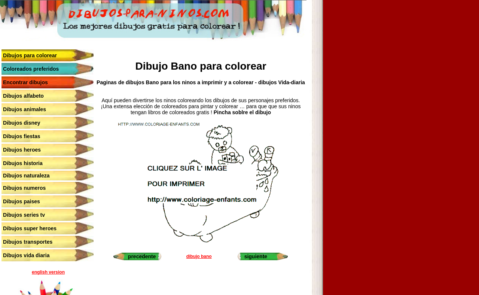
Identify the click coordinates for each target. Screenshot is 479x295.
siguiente (255, 256)
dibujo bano (199, 256)
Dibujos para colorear (30, 55)
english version (48, 272)
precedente (142, 256)
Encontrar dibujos (25, 82)
